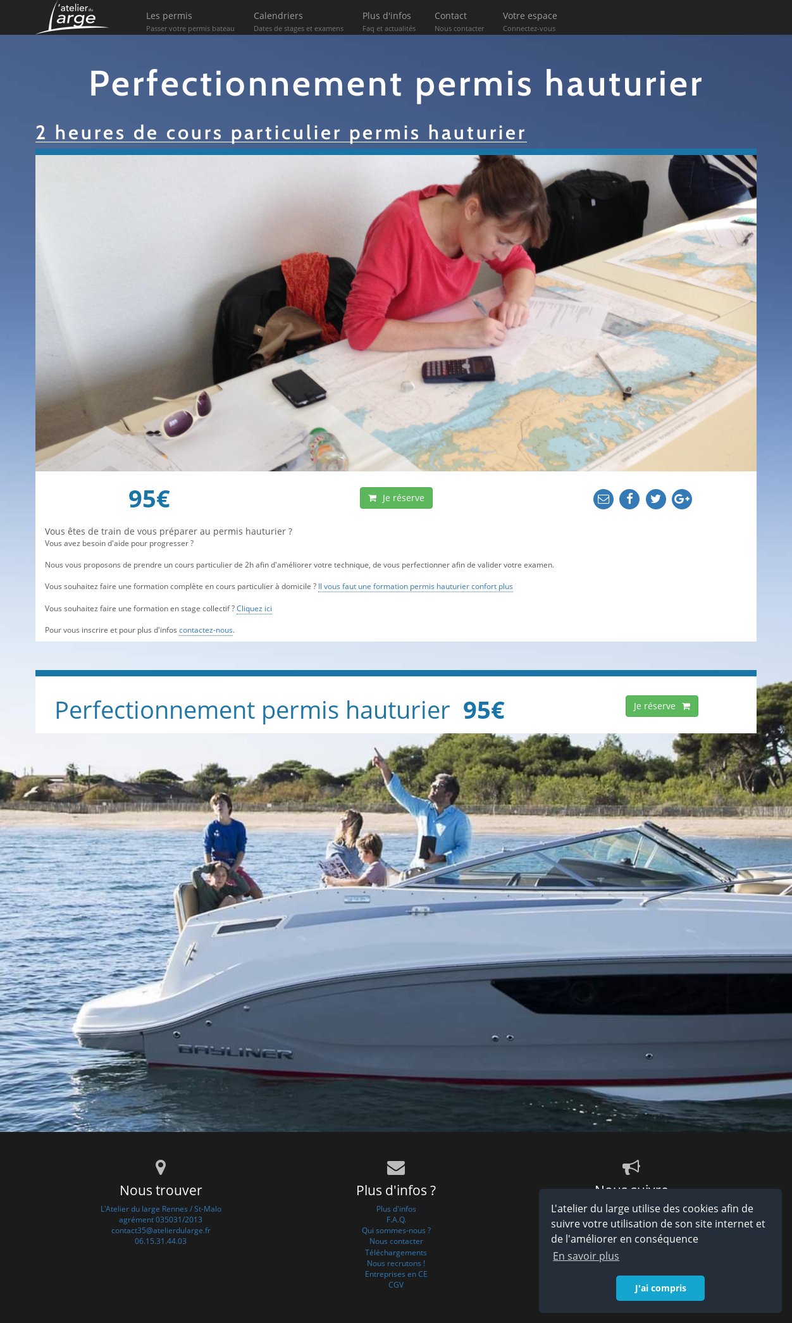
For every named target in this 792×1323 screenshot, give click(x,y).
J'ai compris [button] (660, 1288)
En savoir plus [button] (586, 1256)
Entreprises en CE (396, 1274)
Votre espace (530, 22)
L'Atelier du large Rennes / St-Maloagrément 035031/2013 (161, 1214)
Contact (459, 22)
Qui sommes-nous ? (396, 1230)
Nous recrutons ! (396, 1263)
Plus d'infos (389, 22)
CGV (396, 1284)
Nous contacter (396, 1241)
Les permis (190, 22)
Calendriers (298, 22)
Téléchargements (396, 1252)
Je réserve (396, 498)
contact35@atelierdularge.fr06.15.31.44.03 (161, 1235)
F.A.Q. (396, 1219)
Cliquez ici (254, 608)
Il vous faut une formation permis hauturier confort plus (415, 586)
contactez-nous (206, 629)
